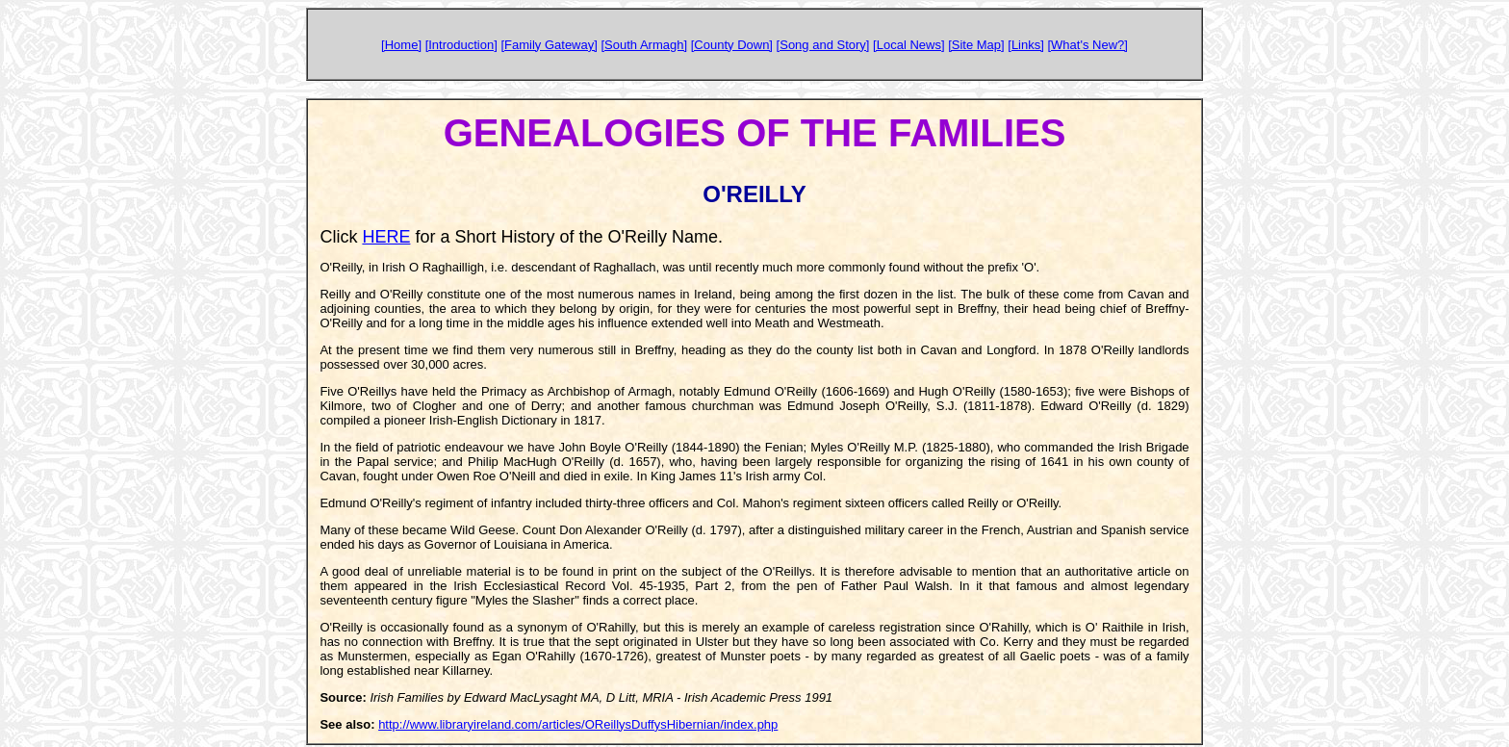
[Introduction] (461, 45)
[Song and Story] (823, 45)
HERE (386, 236)
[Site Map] (976, 45)
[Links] (1026, 45)
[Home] (401, 45)
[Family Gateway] (548, 45)
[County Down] (732, 45)
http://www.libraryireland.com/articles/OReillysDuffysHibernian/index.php (578, 724)
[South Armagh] (644, 45)
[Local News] (908, 45)
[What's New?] (1087, 45)
